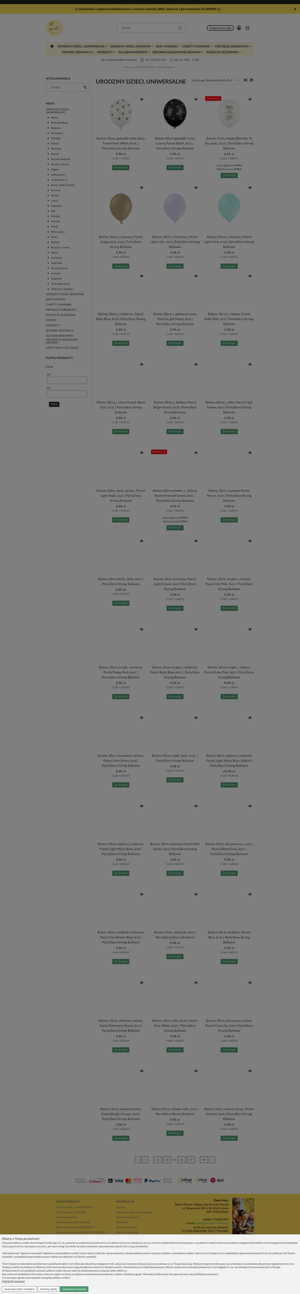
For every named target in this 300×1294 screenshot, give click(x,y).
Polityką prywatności (207, 1274)
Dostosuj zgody (48, 1289)
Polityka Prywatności (13, 1281)
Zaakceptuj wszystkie (74, 1289)
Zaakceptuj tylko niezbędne (19, 1289)
